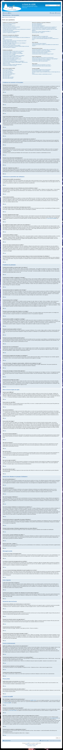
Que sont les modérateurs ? (37, 24)
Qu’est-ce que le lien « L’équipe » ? (38, 32)
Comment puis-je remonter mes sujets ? (10, 65)
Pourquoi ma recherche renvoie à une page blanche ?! (41, 51)
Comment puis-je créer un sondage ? (9, 54)
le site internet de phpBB (51, 218)
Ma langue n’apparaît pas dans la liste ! (10, 41)
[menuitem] (9, 13)
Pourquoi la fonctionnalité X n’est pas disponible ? (41, 70)
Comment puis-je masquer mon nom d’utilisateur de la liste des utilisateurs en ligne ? (16, 38)
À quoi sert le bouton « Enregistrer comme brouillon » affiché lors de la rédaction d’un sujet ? (15, 63)
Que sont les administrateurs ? (37, 23)
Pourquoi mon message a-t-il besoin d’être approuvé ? (12, 64)
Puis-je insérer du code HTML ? (8, 70)
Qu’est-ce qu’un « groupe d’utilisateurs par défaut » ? (41, 31)
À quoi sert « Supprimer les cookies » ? (10, 32)
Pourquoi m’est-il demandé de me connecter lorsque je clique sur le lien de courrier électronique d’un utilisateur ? (16, 47)
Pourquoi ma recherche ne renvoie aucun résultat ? (41, 50)
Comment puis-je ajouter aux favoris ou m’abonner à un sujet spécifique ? (45, 58)
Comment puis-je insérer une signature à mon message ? (13, 53)
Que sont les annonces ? (7, 74)
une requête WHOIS (54, 718)
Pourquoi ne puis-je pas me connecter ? (10, 28)
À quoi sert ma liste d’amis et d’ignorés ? (39, 43)
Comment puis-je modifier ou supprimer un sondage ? (12, 56)
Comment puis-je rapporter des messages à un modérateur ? (13, 61)
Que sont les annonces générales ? (9, 73)
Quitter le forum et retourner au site (8, 17)
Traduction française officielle (30, 744)
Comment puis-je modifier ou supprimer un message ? (12, 52)
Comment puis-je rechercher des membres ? (40, 52)
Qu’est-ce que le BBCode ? (7, 69)
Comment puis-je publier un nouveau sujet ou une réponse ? (13, 51)
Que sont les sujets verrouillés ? (8, 77)
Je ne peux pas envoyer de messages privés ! (40, 36)
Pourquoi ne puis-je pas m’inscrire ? (9, 25)
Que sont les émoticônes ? (7, 71)
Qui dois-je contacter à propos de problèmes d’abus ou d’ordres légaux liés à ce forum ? (46, 72)
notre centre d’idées (13, 710)
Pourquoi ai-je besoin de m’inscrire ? (9, 23)
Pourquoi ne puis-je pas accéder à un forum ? (11, 57)
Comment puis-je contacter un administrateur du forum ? (42, 74)
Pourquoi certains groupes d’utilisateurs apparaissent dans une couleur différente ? (44, 30)
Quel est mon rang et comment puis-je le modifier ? (12, 45)
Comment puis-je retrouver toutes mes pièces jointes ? (41, 65)
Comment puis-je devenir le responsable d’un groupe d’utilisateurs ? (44, 28)
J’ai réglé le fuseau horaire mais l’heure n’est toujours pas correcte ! (15, 40)
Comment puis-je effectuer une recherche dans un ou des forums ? (44, 49)
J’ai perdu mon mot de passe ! (8, 30)
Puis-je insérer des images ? (8, 72)
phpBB (28, 743)
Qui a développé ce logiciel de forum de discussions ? (41, 69)
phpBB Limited (33, 700)
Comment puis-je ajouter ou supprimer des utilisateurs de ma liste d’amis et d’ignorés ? (45, 45)
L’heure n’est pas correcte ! (7, 39)
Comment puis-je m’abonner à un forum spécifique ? (41, 59)
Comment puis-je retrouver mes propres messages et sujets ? (43, 53)
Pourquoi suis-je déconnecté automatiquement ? (11, 31)
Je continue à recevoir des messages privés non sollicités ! (42, 37)
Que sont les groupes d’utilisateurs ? (38, 25)
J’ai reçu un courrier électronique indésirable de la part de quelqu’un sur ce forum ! (45, 39)
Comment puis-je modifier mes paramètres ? (10, 36)
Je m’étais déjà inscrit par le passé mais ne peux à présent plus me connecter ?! (17, 29)
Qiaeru (37, 744)
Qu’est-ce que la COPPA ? (7, 24)
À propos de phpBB (7, 702)
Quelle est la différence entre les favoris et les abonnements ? (43, 57)
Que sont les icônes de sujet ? (8, 78)
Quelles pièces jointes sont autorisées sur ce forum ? (41, 64)
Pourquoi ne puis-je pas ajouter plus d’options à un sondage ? (14, 55)
